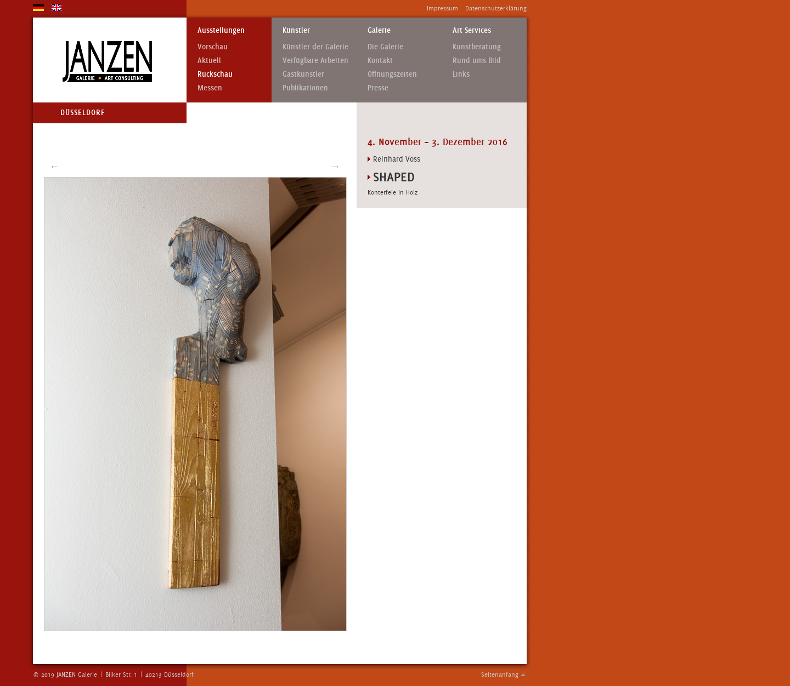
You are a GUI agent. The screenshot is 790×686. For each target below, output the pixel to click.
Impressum (442, 8)
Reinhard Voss (396, 159)
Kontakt (380, 60)
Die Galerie (385, 47)
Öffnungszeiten (392, 74)
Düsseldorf (82, 112)
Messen (210, 88)
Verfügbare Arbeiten (315, 60)
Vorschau (213, 47)
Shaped (394, 177)
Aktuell (209, 60)
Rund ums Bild (477, 60)
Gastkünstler (303, 74)
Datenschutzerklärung (496, 8)
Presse (378, 88)
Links (461, 74)
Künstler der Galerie (315, 47)
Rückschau (215, 74)
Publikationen (305, 88)
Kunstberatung (477, 47)
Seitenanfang (499, 674)
